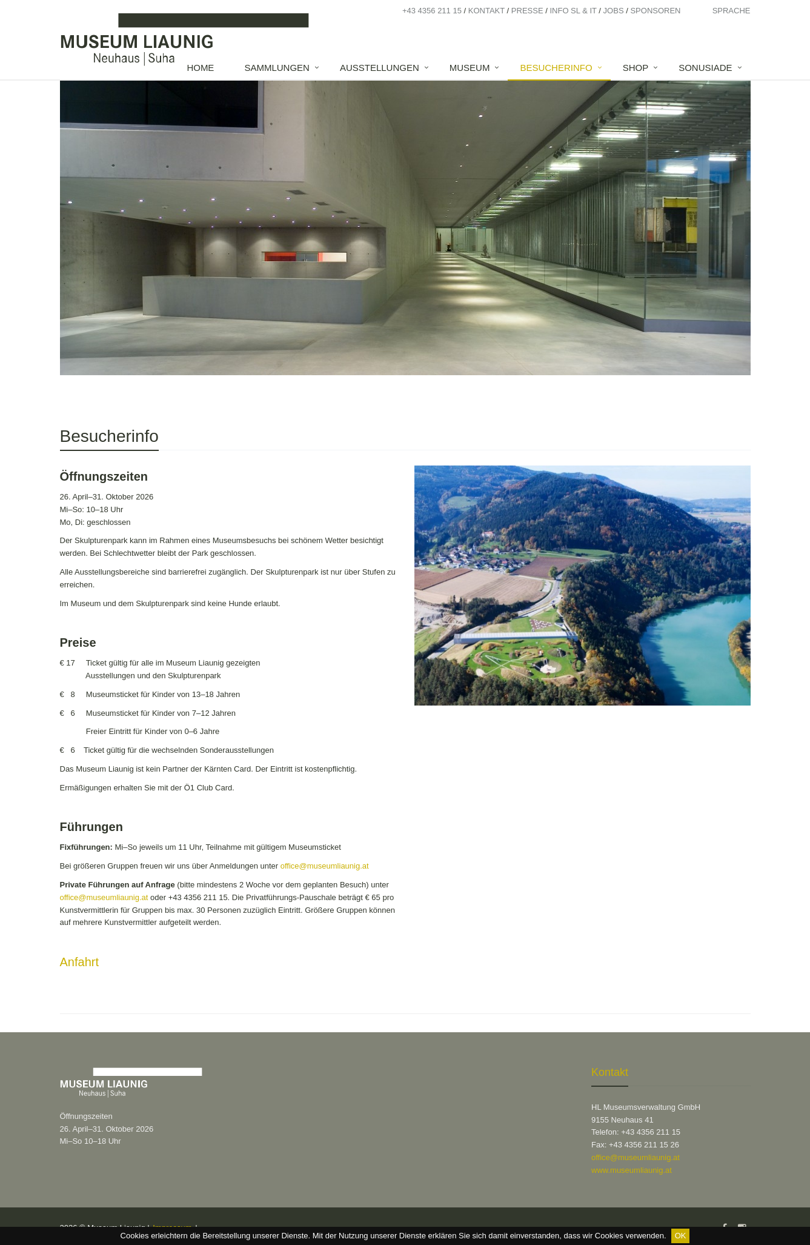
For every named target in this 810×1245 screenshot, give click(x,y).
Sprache (731, 10)
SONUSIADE (705, 67)
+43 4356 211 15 (432, 10)
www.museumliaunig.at (631, 1170)
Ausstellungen (379, 67)
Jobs (613, 10)
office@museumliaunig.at (325, 865)
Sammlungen (277, 67)
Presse (527, 10)
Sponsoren (655, 10)
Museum (470, 67)
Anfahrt (79, 962)
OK (680, 1235)
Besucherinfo (556, 67)
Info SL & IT (572, 10)
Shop (636, 67)
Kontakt (486, 10)
